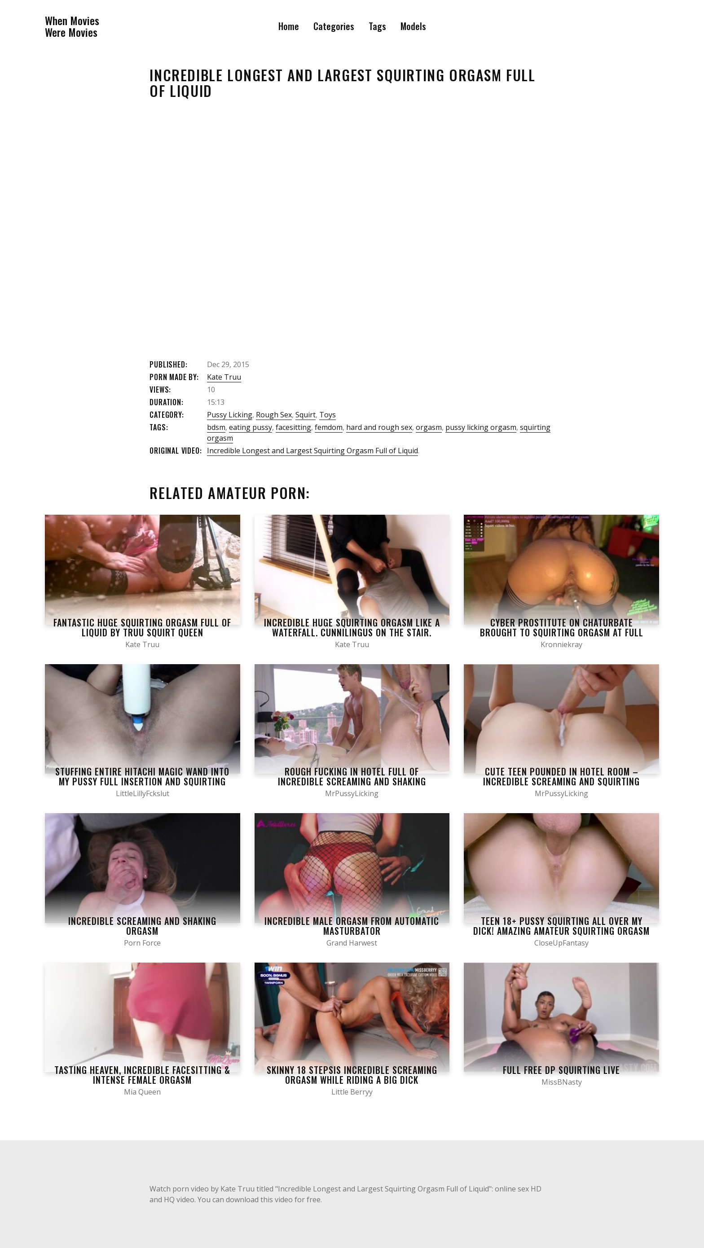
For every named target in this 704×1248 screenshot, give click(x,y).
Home (288, 26)
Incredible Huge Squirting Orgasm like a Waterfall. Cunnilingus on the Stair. (352, 627)
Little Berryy (352, 1092)
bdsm (216, 427)
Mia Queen (142, 1092)
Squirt (305, 415)
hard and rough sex (379, 427)
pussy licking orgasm (480, 427)
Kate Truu (224, 377)
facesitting (293, 427)
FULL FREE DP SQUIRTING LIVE (561, 1070)
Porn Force (142, 943)
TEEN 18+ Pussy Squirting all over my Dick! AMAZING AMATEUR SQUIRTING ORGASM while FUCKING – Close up (561, 930)
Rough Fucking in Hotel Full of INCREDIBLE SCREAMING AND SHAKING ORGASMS (352, 781)
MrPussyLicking (351, 793)
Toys (327, 415)
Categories (333, 26)
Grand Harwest (351, 943)
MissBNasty (561, 1082)
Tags (377, 26)
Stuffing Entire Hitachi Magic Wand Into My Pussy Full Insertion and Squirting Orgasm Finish (142, 781)
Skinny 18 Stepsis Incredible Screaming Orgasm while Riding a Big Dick (352, 1074)
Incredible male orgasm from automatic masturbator (351, 925)
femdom (329, 427)
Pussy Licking (229, 415)
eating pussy (250, 427)
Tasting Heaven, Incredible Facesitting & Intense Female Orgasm (142, 1074)
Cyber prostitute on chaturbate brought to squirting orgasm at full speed (561, 632)
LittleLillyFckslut (142, 793)
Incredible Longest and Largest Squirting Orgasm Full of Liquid (312, 450)
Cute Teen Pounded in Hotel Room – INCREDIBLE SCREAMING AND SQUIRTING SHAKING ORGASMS (561, 781)
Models (413, 26)
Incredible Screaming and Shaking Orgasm (142, 925)
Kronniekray (561, 644)
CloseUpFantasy (561, 943)
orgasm (429, 427)
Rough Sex (274, 415)
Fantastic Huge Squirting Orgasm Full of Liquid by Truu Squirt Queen (142, 627)
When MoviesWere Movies (72, 26)
